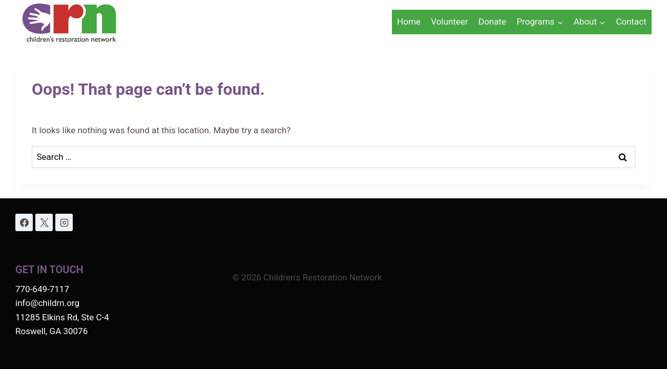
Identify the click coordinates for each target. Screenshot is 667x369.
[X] (44, 222)
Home (409, 21)
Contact (631, 21)
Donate (492, 21)
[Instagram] (64, 222)
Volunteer (449, 21)
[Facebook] (24, 222)
